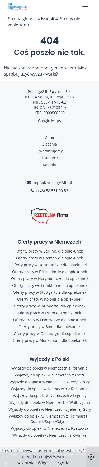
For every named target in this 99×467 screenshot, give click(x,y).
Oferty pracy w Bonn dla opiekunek (49, 326)
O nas (49, 137)
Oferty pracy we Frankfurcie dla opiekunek (49, 285)
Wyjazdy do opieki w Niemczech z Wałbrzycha (49, 402)
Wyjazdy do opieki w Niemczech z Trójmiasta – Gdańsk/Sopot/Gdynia (49, 419)
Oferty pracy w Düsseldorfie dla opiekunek (49, 271)
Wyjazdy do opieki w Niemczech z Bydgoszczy (50, 381)
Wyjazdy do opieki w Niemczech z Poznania (49, 368)
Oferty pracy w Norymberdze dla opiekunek (49, 278)
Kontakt (49, 164)
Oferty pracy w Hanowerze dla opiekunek (49, 319)
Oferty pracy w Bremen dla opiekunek (49, 257)
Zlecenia (49, 144)
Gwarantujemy (50, 150)
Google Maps (49, 120)
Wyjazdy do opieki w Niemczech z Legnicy (49, 395)
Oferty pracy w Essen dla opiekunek (49, 312)
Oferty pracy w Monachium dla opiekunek (50, 340)
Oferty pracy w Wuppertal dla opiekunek (49, 306)
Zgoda (63, 463)
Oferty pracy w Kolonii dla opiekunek (49, 299)
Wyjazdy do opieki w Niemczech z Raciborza (49, 388)
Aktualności (49, 157)
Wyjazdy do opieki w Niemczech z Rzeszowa (49, 428)
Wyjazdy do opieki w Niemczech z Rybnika (49, 435)
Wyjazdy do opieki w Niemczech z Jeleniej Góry (49, 409)
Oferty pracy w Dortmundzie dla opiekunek (50, 264)
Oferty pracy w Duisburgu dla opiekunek (49, 333)
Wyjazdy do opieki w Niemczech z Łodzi (49, 374)
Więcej (44, 463)
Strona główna (22, 19)
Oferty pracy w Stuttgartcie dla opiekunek (49, 292)
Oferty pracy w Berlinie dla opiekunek (49, 251)
